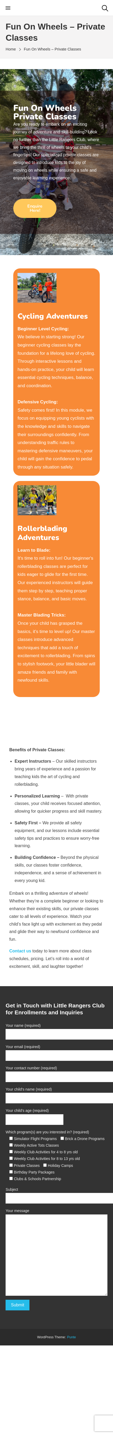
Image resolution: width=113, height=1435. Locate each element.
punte (71, 1337)
